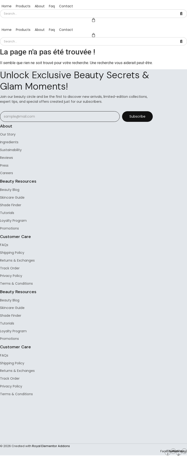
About (40, 6)
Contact (66, 6)
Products (23, 6)
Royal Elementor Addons (51, 446)
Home (7, 6)
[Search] (88, 13)
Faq (52, 6)
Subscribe (137, 116)
